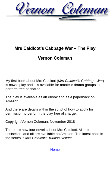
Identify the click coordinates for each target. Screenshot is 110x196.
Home (55, 150)
